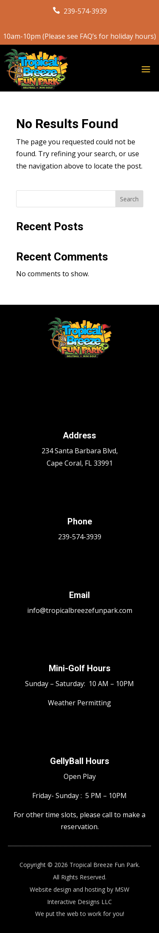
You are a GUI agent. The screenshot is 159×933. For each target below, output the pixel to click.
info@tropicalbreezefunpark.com (79, 610)
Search (129, 199)
